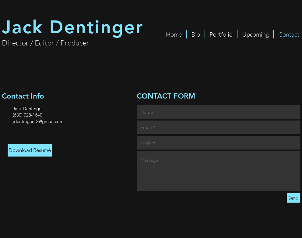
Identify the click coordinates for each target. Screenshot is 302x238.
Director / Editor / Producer (46, 42)
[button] (221, 34)
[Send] (293, 198)
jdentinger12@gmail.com (38, 121)
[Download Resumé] (30, 150)
